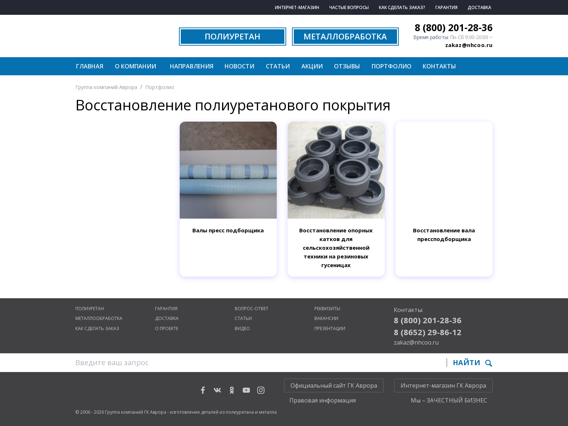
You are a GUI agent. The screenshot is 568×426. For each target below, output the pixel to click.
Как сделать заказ (97, 328)
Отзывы (347, 66)
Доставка (479, 7)
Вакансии (326, 318)
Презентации (329, 328)
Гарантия (446, 7)
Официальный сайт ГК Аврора (334, 385)
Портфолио (392, 66)
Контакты (439, 66)
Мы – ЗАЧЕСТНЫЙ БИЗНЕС (449, 400)
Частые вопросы (349, 7)
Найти (472, 362)
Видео (242, 328)
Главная (89, 66)
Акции (312, 66)
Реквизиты (327, 308)
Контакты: (408, 310)
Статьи (278, 66)
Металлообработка (98, 318)
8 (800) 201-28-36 (454, 27)
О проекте (166, 328)
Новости (239, 66)
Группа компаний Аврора (106, 87)
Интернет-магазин (297, 7)
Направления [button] (191, 66)
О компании (135, 66)
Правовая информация (322, 400)
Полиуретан (89, 308)
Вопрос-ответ (251, 308)
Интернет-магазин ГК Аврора (443, 385)
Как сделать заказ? (402, 7)
